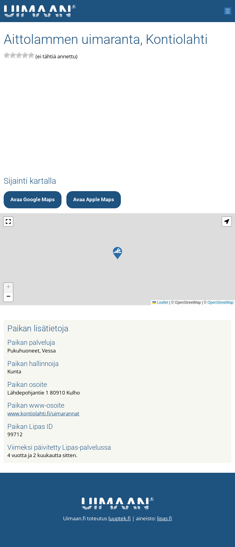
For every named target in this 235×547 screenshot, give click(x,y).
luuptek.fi (119, 518)
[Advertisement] (117, 118)
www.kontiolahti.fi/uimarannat (43, 413)
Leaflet (160, 302)
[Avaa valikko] (227, 11)
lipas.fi (164, 518)
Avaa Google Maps (32, 199)
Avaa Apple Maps (93, 199)
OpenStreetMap (220, 302)
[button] (117, 253)
